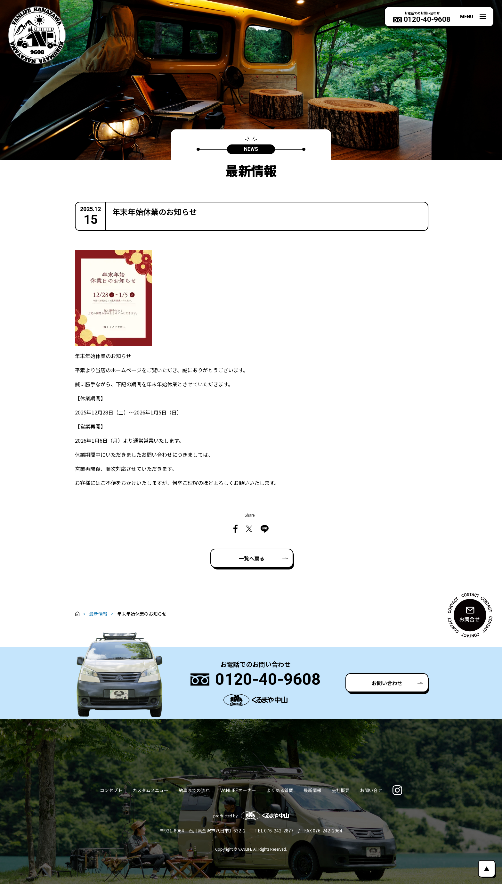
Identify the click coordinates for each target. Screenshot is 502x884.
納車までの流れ (194, 790)
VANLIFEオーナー (238, 790)
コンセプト (111, 790)
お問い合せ (371, 790)
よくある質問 (279, 790)
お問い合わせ (387, 683)
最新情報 (312, 790)
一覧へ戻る (251, 558)
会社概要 (341, 790)
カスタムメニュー (150, 790)
